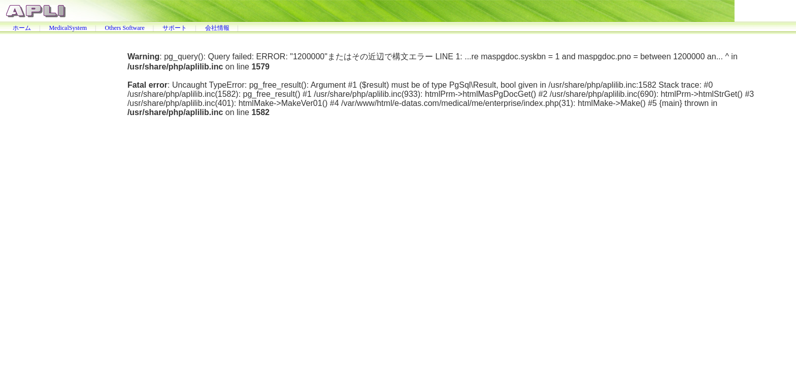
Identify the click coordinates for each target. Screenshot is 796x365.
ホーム (22, 27)
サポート (174, 27)
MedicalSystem (68, 27)
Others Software (124, 27)
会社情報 (217, 27)
